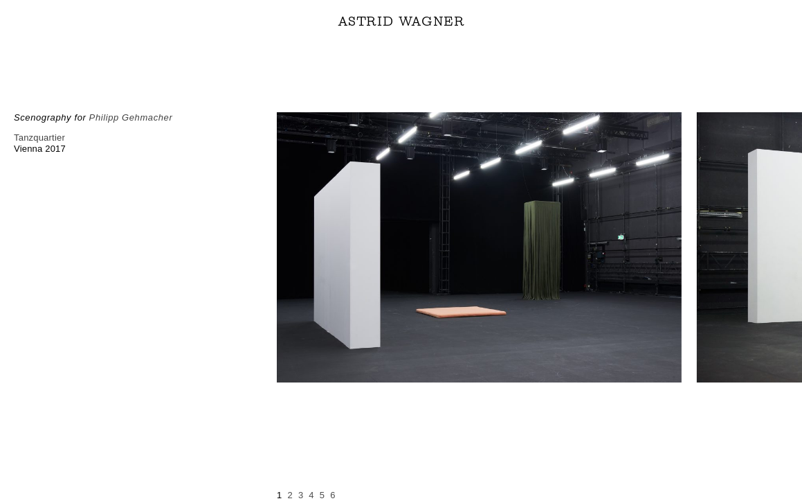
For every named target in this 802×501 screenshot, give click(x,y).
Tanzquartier (39, 137)
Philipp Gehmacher (131, 117)
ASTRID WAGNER (401, 21)
